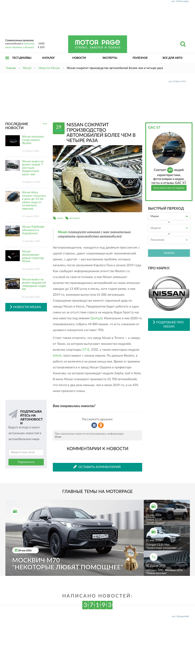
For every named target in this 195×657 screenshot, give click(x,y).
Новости (79, 58)
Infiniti (57, 355)
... (45, 123)
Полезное (140, 58)
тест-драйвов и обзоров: (19, 47)
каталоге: (29, 43)
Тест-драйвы (21, 58)
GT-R (85, 349)
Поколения (169, 240)
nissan (60, 218)
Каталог (48, 58)
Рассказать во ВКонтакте (94, 425)
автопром (74, 218)
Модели (169, 228)
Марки (169, 216)
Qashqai (96, 318)
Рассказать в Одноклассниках (101, 425)
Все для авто (172, 58)
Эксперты (109, 58)
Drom (58, 437)
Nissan (63, 232)
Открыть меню (7, 62)
